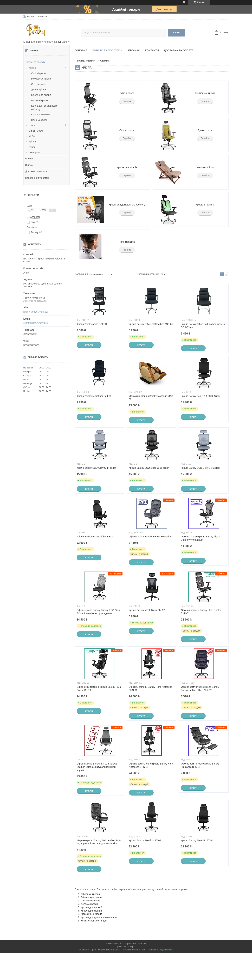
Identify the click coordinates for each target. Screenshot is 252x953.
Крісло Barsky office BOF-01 (92, 324)
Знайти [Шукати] (176, 32)
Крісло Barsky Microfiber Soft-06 (94, 396)
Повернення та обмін (37, 178)
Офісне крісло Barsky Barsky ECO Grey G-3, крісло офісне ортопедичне (98, 612)
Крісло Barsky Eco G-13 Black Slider (200, 396)
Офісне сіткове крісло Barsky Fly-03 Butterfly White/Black (200, 538)
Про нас (29, 158)
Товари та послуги (35, 62)
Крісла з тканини (40, 114)
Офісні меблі (36, 130)
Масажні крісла (39, 100)
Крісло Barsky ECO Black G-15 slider (149, 467)
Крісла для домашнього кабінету (127, 204)
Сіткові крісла (38, 84)
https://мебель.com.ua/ (35, 311)
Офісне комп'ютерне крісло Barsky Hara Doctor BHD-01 (99, 688)
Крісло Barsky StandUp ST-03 (145, 840)
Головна (81, 50)
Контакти (152, 50)
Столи (32, 125)
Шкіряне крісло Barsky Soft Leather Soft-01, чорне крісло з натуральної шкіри (99, 842)
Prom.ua (142, 943)
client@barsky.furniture (35, 322)
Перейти (126, 101)
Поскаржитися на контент (134, 950)
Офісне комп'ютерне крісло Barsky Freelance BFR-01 (200, 765)
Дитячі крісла (38, 89)
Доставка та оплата (36, 171)
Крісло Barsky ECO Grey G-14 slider (96, 467)
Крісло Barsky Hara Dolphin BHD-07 (96, 536)
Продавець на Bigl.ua (126, 946)
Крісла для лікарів (41, 95)
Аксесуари (34, 152)
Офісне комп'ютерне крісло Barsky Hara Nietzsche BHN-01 (151, 765)
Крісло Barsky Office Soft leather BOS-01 (151, 324)
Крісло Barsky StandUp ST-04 (197, 840)
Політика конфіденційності (160, 950)
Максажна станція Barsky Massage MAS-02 (151, 398)
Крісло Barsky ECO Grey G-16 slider (200, 467)
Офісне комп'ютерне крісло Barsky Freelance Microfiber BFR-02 (200, 688)
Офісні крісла (38, 73)
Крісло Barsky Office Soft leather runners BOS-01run (203, 326)
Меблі (32, 136)
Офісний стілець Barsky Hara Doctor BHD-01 (201, 612)
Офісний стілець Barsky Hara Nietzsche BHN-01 (150, 688)
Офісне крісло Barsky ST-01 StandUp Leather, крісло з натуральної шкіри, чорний (97, 767)
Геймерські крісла (41, 78)
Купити (89, 345)
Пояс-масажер (39, 120)
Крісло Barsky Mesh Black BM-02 (147, 610)
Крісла (32, 67)
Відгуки (29, 165)
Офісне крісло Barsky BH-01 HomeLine (150, 536)
